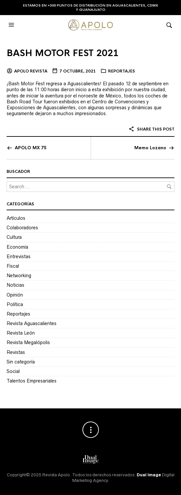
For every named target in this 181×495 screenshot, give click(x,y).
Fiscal (13, 266)
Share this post (151, 129)
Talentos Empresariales (32, 380)
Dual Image (149, 474)
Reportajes (121, 71)
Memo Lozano (150, 148)
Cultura (14, 237)
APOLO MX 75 (30, 148)
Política (15, 304)
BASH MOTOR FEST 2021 (63, 53)
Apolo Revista (30, 71)
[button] (12, 25)
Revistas (16, 352)
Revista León (21, 333)
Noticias (15, 285)
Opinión (15, 295)
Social (13, 371)
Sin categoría (21, 361)
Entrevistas (19, 256)
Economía (17, 247)
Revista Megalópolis (28, 342)
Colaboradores (22, 227)
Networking (19, 275)
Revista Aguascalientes (32, 323)
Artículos (16, 218)
